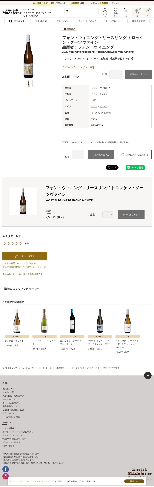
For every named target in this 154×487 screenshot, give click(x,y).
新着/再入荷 (41, 21)
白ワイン (104, 106)
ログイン (106, 14)
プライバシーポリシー (12, 439)
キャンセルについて (11, 401)
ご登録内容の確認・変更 (13, 408)
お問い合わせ (8, 442)
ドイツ (94, 94)
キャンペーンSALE (87, 21)
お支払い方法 (8, 391)
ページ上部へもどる (148, 374)
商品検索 (60, 367)
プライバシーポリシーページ (21, 481)
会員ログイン (8, 411)
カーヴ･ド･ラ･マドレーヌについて (17, 429)
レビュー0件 (86, 67)
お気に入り (117, 14)
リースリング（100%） (102, 112)
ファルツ (104, 94)
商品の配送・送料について (14, 394)
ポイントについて (10, 398)
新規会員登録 (138, 21)
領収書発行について (11, 404)
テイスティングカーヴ (12, 432)
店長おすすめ (62, 21)
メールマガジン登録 (11, 414)
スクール (136, 14)
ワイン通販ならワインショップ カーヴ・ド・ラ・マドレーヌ (12, 12)
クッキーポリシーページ (44, 481)
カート (126, 14)
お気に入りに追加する (132, 154)
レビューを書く (27, 255)
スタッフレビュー (114, 21)
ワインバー (147, 14)
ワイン (94, 106)
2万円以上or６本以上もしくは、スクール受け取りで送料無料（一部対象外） (98, 141)
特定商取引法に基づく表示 (14, 436)
